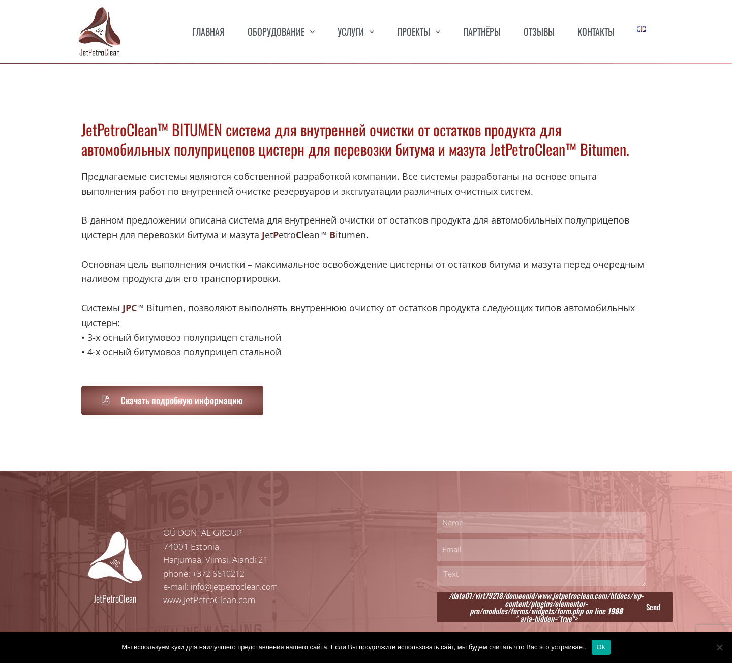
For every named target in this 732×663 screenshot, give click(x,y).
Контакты (596, 31)
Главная (208, 31)
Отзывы (539, 31)
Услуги (356, 31)
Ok (601, 647)
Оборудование (281, 31)
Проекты (418, 31)
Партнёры (482, 31)
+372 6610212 (221, 573)
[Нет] (719, 647)
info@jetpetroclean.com (237, 586)
